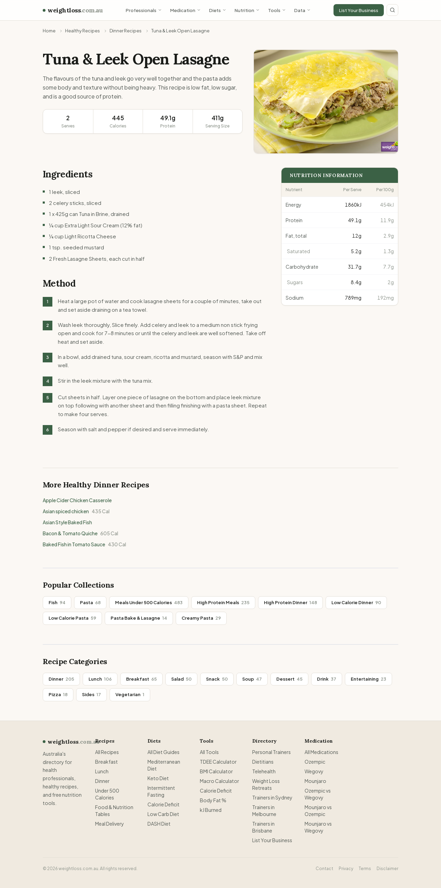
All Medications (321, 752)
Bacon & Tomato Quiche (80, 533)
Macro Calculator (219, 781)
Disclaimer (387, 868)
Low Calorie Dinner (356, 602)
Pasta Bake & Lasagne (139, 618)
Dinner (61, 679)
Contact (324, 868)
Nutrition (247, 10)
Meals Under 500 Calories (149, 602)
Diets (217, 10)
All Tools (209, 752)
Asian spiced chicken (76, 511)
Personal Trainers (271, 752)
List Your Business (358, 10)
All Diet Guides (163, 752)
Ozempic (315, 761)
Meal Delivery (109, 823)
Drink (326, 679)
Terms (365, 868)
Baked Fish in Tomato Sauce (84, 544)
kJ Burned (211, 810)
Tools (277, 10)
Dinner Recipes (126, 30)
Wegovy (314, 771)
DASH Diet (159, 823)
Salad (181, 679)
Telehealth (264, 771)
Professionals (144, 10)
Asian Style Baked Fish (67, 522)
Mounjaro (315, 781)
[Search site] (392, 10)
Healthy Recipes (82, 30)
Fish (57, 602)
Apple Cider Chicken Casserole (77, 500)
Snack (217, 679)
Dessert (289, 679)
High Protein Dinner (290, 602)
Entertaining (368, 679)
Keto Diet (158, 778)
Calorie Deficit (163, 804)
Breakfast (141, 679)
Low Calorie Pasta (72, 618)
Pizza (58, 694)
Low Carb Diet (163, 814)
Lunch (100, 679)
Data (302, 10)
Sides (91, 694)
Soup (252, 679)
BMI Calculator (216, 771)
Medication (185, 10)
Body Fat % (213, 800)
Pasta (90, 602)
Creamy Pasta (201, 618)
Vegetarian (129, 694)
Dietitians (263, 761)
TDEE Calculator (218, 761)
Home (49, 30)
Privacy (346, 868)
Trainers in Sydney (272, 797)
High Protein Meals (223, 602)
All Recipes (107, 752)
